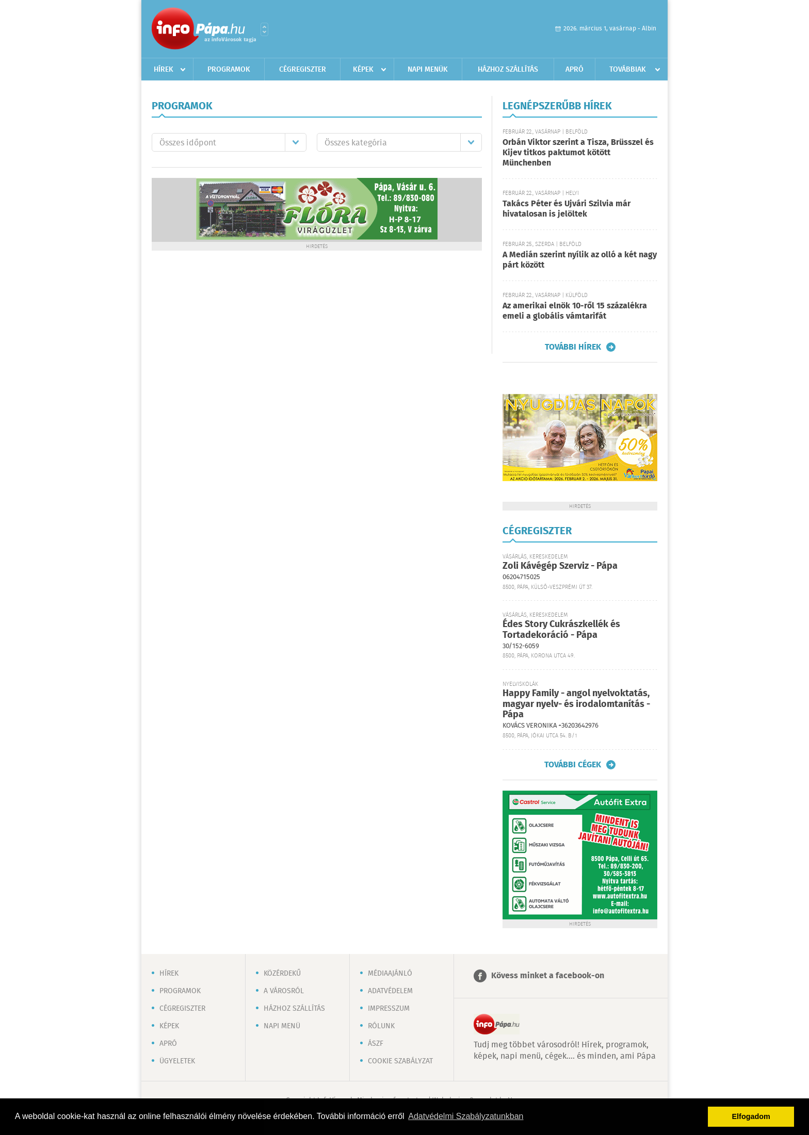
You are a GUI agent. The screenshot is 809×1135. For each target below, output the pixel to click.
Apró (574, 69)
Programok (228, 69)
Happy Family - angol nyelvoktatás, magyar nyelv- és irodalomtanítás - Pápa (576, 704)
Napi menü (282, 1026)
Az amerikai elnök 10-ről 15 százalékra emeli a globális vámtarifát (575, 311)
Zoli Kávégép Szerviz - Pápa (560, 566)
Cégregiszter (302, 69)
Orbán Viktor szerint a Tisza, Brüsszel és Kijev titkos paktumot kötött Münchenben (578, 153)
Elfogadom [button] (751, 1116)
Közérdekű (282, 973)
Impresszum (389, 1008)
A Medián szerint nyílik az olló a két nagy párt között (580, 260)
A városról (284, 991)
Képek (363, 69)
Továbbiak (627, 69)
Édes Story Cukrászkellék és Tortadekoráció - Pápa (561, 630)
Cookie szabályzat (400, 1061)
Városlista (264, 29)
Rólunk (381, 1026)
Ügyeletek (177, 1061)
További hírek (573, 347)
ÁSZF (375, 1043)
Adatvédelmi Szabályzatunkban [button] (465, 1116)
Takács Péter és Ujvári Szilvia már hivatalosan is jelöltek (566, 209)
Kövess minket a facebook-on (547, 975)
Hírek (163, 69)
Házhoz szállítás (508, 69)
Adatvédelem (390, 991)
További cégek (572, 764)
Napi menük (428, 69)
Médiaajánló (390, 973)
